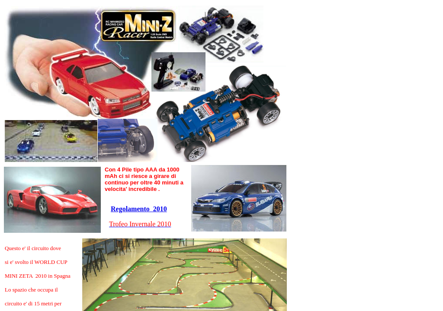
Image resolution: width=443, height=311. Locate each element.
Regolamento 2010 (139, 209)
